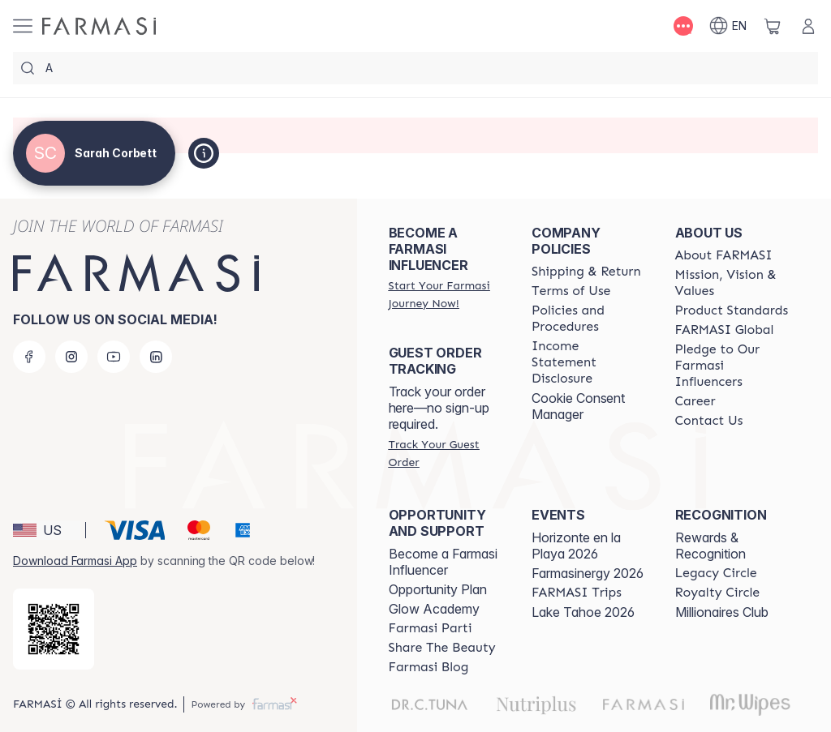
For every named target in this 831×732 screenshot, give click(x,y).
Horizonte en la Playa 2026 (576, 545)
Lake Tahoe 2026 (583, 612)
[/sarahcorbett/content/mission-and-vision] (732, 283)
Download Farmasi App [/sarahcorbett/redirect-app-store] (75, 560)
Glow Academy (434, 609)
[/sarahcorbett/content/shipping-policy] (586, 271)
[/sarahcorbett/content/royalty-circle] (717, 592)
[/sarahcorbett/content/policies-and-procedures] (588, 318)
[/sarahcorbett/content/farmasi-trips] (577, 592)
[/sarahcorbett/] (99, 25)
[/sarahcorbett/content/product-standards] (732, 310)
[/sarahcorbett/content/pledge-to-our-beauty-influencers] (732, 365)
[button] (46, 530)
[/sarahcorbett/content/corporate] (724, 330)
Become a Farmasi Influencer (443, 562)
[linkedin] (156, 356)
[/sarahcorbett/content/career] (695, 401)
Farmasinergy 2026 (588, 573)
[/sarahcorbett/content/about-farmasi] (724, 255)
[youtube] (113, 356)
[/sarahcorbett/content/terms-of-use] (571, 291)
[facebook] (29, 356)
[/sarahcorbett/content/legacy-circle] (716, 573)
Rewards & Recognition (710, 545)
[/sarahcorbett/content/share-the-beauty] (442, 648)
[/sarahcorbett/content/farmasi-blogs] (429, 667)
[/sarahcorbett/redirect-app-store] (53, 629)
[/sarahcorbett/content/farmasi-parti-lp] (430, 628)
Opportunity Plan (438, 589)
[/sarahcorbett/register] (445, 294)
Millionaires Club (722, 612)
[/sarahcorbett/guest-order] (445, 453)
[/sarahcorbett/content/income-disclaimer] (588, 362)
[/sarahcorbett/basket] (772, 26)
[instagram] (71, 356)
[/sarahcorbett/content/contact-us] (709, 421)
